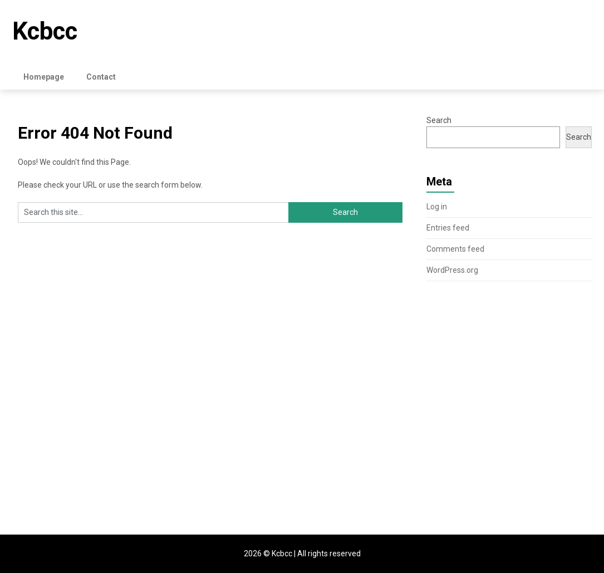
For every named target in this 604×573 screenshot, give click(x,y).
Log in (436, 206)
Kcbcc (44, 31)
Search (438, 120)
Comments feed (455, 248)
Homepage (43, 76)
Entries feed (447, 227)
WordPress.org (452, 270)
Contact (101, 76)
